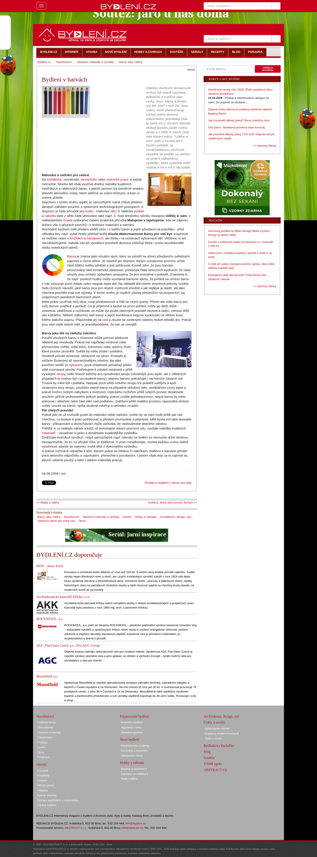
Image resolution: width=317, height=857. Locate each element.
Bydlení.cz (44, 62)
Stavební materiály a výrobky (101, 516)
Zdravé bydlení (46, 805)
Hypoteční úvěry (131, 727)
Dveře (41, 747)
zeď (105, 320)
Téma (81, 520)
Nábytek (42, 790)
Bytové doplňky (47, 795)
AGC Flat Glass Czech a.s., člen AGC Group (68, 645)
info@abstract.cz (132, 827)
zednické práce (117, 179)
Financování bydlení (134, 716)
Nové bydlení (129, 739)
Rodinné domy (46, 722)
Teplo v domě (213, 738)
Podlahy (42, 742)
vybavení (76, 365)
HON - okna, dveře (49, 566)
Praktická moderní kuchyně (222, 733)
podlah (139, 211)
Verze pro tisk (181, 483)
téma (191, 69)
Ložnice (42, 780)
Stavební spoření (131, 732)
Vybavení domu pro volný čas (56, 520)
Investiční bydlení (132, 722)
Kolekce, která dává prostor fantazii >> (172, 502)
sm (63, 473)
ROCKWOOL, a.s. (49, 619)
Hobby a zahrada (146, 516)
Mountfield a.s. (47, 676)
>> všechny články (264, 145)
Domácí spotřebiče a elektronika (57, 800)
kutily (89, 211)
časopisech (95, 238)
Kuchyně (42, 770)
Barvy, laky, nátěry (49, 516)
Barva (71, 256)
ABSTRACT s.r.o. (76, 827)
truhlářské (54, 179)
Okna (40, 752)
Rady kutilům (129, 778)
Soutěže (209, 758)
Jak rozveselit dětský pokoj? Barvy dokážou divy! (239, 120)
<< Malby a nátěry (47, 502)
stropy (60, 374)
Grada (67, 220)
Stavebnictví (71, 516)
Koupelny (43, 775)
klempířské (89, 179)
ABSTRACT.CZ (215, 770)
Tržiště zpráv (213, 764)
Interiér (127, 516)
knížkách (76, 238)
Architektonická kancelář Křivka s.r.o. (63, 597)
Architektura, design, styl (175, 516)
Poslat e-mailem (157, 483)
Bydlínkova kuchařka (219, 746)
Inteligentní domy (132, 755)
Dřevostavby (45, 727)
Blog (207, 751)
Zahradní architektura (134, 774)
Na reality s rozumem (134, 750)
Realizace (43, 757)
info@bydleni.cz (135, 823)
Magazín (215, 220)
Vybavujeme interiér (217, 728)
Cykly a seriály (214, 722)
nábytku (50, 216)
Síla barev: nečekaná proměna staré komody (236, 127)
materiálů (48, 433)
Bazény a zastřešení (134, 768)
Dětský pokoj (45, 785)
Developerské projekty (135, 745)
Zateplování (44, 737)
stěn (113, 211)
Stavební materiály (49, 732)
